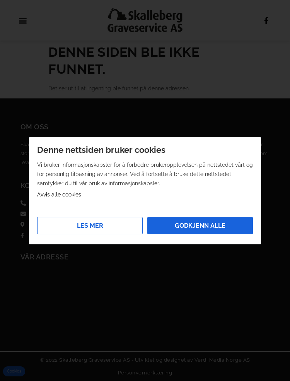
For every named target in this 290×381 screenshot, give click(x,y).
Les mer (90, 225)
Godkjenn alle (200, 225)
